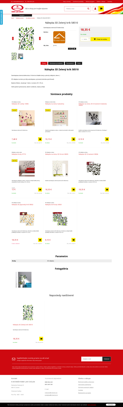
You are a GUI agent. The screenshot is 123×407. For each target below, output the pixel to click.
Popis (44, 63)
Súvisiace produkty (56, 63)
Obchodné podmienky (84, 384)
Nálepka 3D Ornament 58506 (88, 154)
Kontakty (110, 1)
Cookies (80, 390)
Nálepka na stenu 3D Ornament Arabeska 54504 (93, 104)
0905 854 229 (30, 1)
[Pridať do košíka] (40, 139)
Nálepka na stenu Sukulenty (54, 104)
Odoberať (106, 359)
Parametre (70, 63)
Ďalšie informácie (92, 405)
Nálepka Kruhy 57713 (19, 154)
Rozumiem (110, 405)
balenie (85, 39)
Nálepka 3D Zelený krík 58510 (23, 325)
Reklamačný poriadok (84, 393)
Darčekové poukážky (78, 1)
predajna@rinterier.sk (51, 395)
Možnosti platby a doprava (86, 382)
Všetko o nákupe (101, 1)
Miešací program (90, 1)
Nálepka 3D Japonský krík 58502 (22, 204)
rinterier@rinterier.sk (18, 1)
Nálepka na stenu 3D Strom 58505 (56, 154)
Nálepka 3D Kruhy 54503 (53, 204)
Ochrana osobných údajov (86, 387)
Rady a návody (67, 1)
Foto (79, 63)
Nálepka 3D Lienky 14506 (20, 104)
